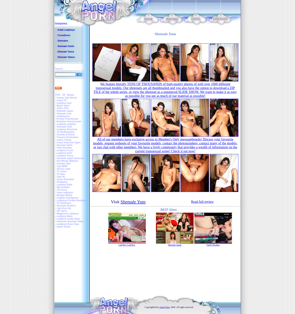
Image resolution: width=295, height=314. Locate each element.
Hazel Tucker (64, 226)
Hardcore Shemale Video (70, 221)
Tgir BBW (62, 166)
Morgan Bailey (64, 195)
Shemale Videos (66, 57)
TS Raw (61, 174)
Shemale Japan (65, 111)
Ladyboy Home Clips (68, 224)
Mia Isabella (63, 187)
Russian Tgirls (64, 145)
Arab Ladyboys (65, 192)
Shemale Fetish (66, 46)
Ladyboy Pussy (65, 155)
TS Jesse (62, 171)
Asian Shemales (65, 179)
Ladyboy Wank (65, 216)
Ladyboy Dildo (64, 184)
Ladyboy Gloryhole (67, 129)
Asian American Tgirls (69, 142)
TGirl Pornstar (64, 147)
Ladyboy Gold (64, 153)
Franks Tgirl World (67, 97)
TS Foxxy (62, 190)
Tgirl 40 (61, 176)
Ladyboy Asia (64, 103)
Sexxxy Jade (63, 169)
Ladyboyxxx (63, 116)
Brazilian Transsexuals (69, 121)
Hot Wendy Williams (67, 161)
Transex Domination (67, 137)
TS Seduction (64, 203)
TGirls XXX (62, 108)
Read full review (202, 202)
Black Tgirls (63, 105)
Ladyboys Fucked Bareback (72, 200)
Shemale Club (64, 126)
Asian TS (61, 100)
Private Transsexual (67, 119)
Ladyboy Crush (65, 150)
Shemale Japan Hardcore (70, 158)
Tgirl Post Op (64, 208)
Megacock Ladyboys (68, 213)
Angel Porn (164, 307)
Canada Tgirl (64, 163)
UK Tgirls (62, 211)
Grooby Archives (66, 134)
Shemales (63, 40)
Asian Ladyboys (66, 30)
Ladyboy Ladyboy (66, 124)
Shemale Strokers (66, 205)
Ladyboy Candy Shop (68, 219)
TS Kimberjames (66, 132)
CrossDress (64, 35)
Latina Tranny (64, 140)
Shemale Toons (66, 51)
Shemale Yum (64, 113)
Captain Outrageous (67, 197)
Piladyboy (62, 182)
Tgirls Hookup (213, 245)
